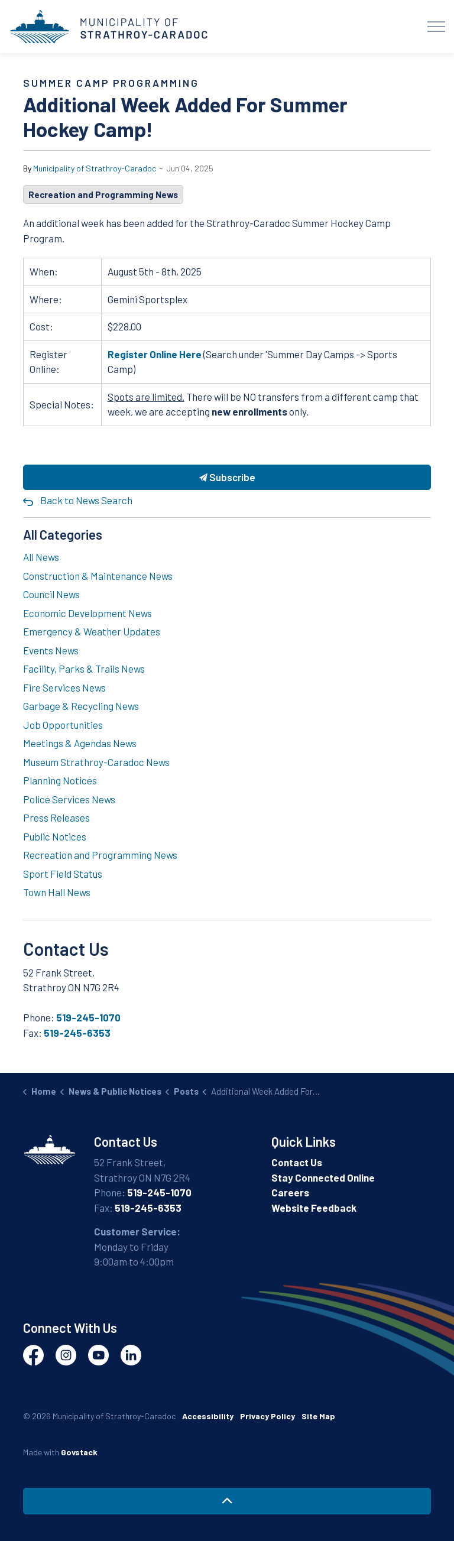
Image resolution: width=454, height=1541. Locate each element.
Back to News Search (86, 500)
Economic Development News (87, 613)
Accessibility (208, 1416)
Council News (51, 594)
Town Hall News (56, 892)
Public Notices (54, 836)
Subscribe (227, 477)
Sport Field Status (62, 874)
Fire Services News (64, 687)
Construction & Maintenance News (98, 576)
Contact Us (296, 1162)
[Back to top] (227, 1501)
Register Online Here (155, 354)
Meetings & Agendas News (80, 743)
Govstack (79, 1452)
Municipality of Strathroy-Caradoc (94, 168)
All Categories (62, 534)
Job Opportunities (63, 725)
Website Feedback (313, 1208)
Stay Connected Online (323, 1177)
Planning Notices (60, 780)
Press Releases (56, 817)
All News (41, 557)
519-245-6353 (77, 1033)
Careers (290, 1192)
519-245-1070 (88, 1017)
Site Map (318, 1416)
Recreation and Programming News (103, 194)
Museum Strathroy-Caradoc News (96, 762)
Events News (51, 650)
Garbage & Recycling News (81, 706)
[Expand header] (436, 26)
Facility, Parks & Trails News (84, 668)
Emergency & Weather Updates (91, 631)
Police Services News (69, 799)
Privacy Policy (267, 1416)
